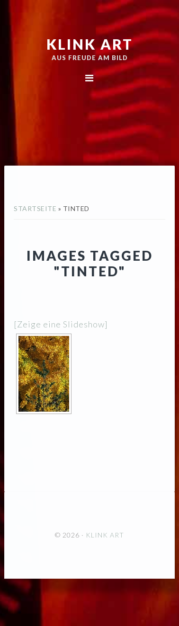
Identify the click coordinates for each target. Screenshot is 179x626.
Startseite (35, 208)
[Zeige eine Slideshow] (61, 324)
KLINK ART (89, 44)
